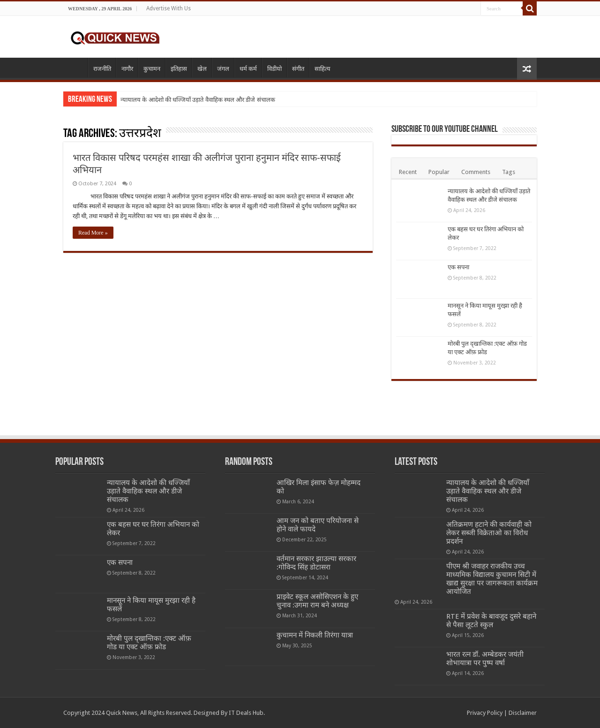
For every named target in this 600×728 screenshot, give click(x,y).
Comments (475, 171)
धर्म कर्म (248, 68)
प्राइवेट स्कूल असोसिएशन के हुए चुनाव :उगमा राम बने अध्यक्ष (317, 600)
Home (75, 67)
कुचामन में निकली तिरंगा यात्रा (315, 635)
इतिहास (179, 68)
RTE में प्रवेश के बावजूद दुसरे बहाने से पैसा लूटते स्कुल (491, 620)
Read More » (93, 232)
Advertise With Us (168, 8)
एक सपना (458, 267)
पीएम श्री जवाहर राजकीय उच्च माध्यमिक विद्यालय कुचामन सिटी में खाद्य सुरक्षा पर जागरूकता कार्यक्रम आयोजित (492, 579)
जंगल (223, 68)
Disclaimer (523, 712)
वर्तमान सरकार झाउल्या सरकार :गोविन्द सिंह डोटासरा (316, 562)
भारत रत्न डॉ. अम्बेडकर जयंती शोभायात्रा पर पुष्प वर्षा (485, 658)
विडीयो (274, 68)
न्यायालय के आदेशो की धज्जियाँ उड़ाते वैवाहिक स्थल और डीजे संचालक (197, 99)
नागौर (127, 68)
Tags (508, 171)
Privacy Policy (484, 712)
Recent (408, 171)
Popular (439, 171)
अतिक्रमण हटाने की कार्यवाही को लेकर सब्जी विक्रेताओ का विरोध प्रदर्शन (489, 533)
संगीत (298, 68)
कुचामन (151, 68)
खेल (202, 68)
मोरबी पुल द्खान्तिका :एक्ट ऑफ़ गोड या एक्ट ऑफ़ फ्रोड (149, 642)
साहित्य (322, 68)
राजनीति (102, 68)
